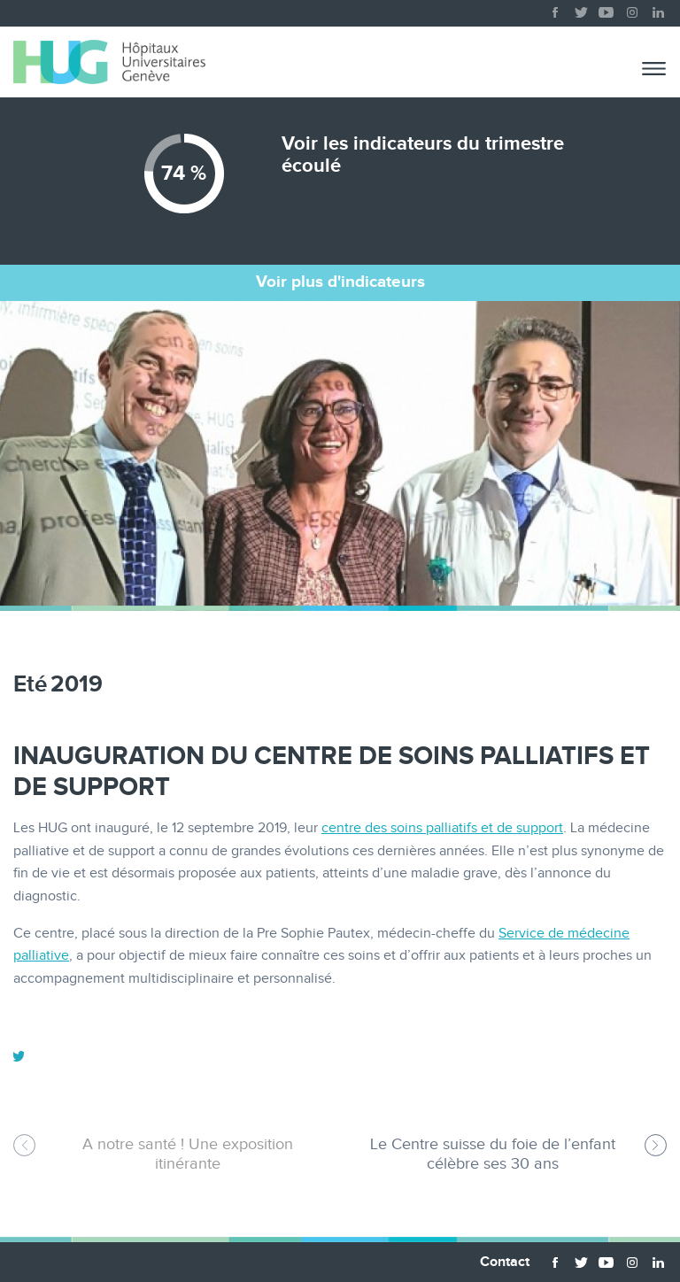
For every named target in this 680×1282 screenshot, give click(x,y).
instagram (632, 9)
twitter (581, 9)
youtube (606, 9)
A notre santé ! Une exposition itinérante (187, 1154)
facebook (555, 9)
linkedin (658, 9)
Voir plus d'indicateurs (340, 282)
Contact (504, 1262)
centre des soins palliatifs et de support (442, 828)
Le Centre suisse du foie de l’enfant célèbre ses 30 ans (492, 1154)
